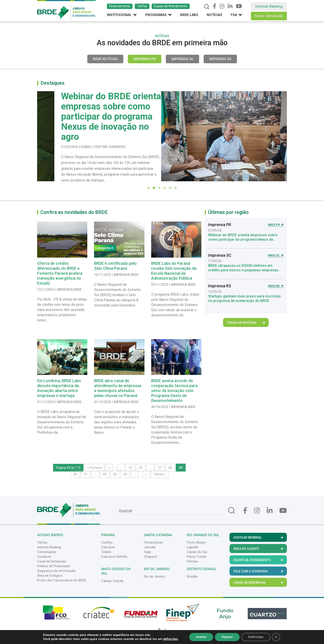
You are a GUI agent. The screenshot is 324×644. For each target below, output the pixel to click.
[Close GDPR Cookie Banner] (276, 637)
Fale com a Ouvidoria (258, 571)
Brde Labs (189, 15)
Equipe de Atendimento (170, 6)
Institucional (122, 14)
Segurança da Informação (56, 571)
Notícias (214, 15)
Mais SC (276, 255)
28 (170, 467)
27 (160, 467)
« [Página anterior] (109, 467)
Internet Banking (269, 6)
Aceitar (201, 637)
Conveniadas (46, 552)
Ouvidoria (44, 557)
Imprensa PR (144, 59)
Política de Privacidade (53, 566)
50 (115, 474)
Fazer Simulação (269, 16)
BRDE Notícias (105, 59)
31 (85, 474)
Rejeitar (227, 637)
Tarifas (142, 6)
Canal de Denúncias (51, 561)
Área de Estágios (49, 576)
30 (75, 474)
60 (125, 474)
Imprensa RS (220, 59)
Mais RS (276, 286)
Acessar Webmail (258, 537)
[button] (148, 188)
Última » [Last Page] (159, 474)
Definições (255, 637)
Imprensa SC (182, 59)
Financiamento (119, 6)
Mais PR (276, 224)
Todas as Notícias (246, 322)
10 (130, 467)
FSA (236, 14)
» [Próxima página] (146, 474)
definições (170, 639)
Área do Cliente (258, 549)
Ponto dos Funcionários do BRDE (61, 580)
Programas (158, 14)
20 (140, 467)
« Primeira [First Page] (94, 467)
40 (104, 474)
